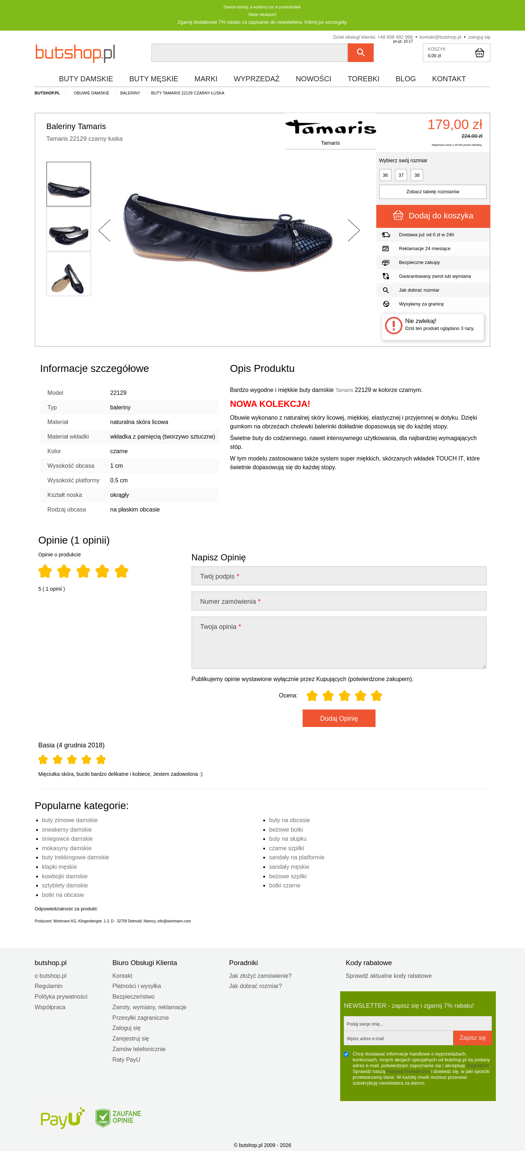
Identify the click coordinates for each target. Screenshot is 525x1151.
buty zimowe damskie (70, 819)
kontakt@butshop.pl (440, 36)
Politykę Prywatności (408, 1070)
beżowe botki (286, 829)
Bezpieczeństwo (133, 996)
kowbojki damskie (65, 875)
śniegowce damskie (67, 838)
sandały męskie (289, 866)
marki (205, 78)
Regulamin (48, 985)
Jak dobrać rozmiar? (255, 985)
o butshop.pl (50, 975)
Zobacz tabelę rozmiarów (433, 191)
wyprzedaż (257, 78)
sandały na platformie (296, 856)
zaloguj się (479, 36)
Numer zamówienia (230, 600)
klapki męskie (59, 866)
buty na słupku (288, 838)
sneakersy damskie (67, 829)
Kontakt (122, 975)
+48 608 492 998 (395, 36)
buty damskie (86, 78)
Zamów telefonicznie (139, 1048)
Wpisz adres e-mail (365, 1038)
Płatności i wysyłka (136, 985)
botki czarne (284, 885)
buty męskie (153, 78)
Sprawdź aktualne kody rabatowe (389, 975)
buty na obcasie (289, 819)
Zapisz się (473, 1037)
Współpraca (50, 1006)
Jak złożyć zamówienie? (260, 975)
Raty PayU (126, 1059)
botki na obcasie (63, 894)
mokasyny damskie (67, 847)
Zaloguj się (126, 1027)
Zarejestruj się (130, 1038)
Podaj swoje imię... (365, 1023)
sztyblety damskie (65, 885)
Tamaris (324, 149)
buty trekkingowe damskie (75, 856)
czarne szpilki (286, 847)
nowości (313, 78)
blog (406, 78)
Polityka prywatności (61, 996)
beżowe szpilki (288, 875)
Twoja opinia (220, 626)
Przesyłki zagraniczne (140, 1017)
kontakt (449, 78)
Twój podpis (219, 575)
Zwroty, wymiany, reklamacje (149, 1006)
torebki (363, 78)
